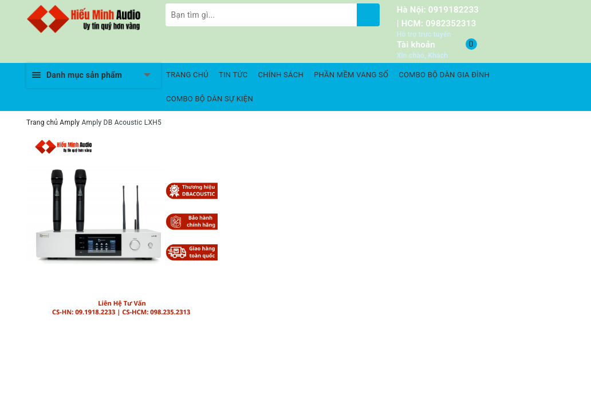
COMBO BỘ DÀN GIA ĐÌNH (444, 74)
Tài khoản (416, 44)
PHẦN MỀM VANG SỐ (351, 74)
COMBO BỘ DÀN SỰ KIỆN (209, 98)
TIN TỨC (233, 74)
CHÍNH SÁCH (281, 74)
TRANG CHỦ (187, 74)
